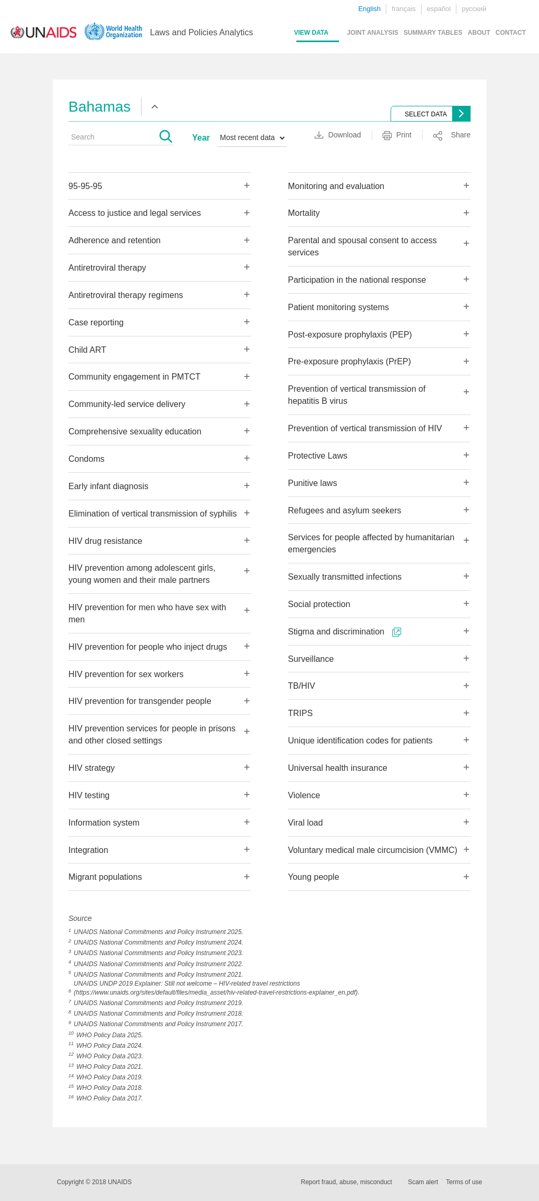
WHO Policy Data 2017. (109, 1098)
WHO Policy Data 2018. (109, 1087)
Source (80, 918)
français (404, 9)
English (369, 9)
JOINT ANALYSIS (372, 32)
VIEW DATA (311, 32)
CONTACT (510, 32)
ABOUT (479, 32)
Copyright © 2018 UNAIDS (94, 1182)
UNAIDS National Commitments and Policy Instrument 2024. (158, 942)
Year (201, 137)
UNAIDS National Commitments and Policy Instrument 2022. (158, 964)
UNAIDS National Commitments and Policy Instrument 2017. (158, 1024)
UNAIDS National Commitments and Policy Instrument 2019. (158, 1003)
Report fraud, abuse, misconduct (346, 1182)
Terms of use (464, 1182)
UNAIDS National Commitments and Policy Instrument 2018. (158, 1013)
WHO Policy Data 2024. (109, 1045)
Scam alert (423, 1182)
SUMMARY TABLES (433, 32)
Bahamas (99, 106)
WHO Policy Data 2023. (109, 1056)
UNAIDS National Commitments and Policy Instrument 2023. (158, 953)
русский (474, 9)
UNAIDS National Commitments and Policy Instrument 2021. (158, 974)
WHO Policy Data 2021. (109, 1066)
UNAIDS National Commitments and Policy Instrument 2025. (158, 932)
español (439, 9)
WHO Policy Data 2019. (109, 1077)
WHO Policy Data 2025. (109, 1035)
